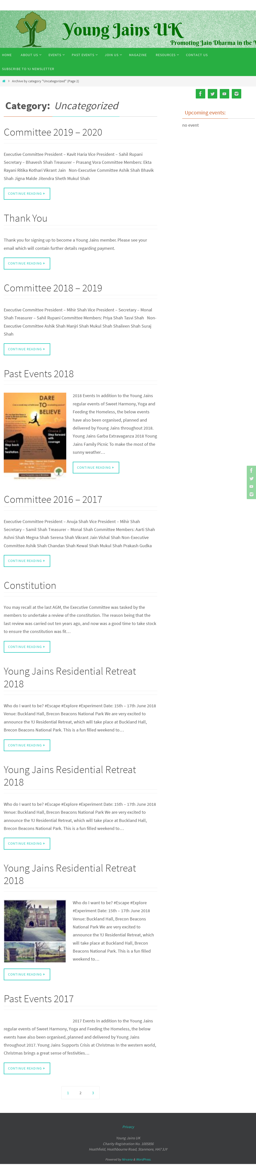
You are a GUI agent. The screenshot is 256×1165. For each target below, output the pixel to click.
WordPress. (143, 1160)
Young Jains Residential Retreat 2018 (70, 678)
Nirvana (127, 1160)
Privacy (128, 1128)
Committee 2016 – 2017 (53, 499)
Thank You (26, 217)
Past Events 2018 (39, 373)
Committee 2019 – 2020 (53, 131)
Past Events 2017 (39, 999)
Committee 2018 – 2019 (53, 287)
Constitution (30, 585)
